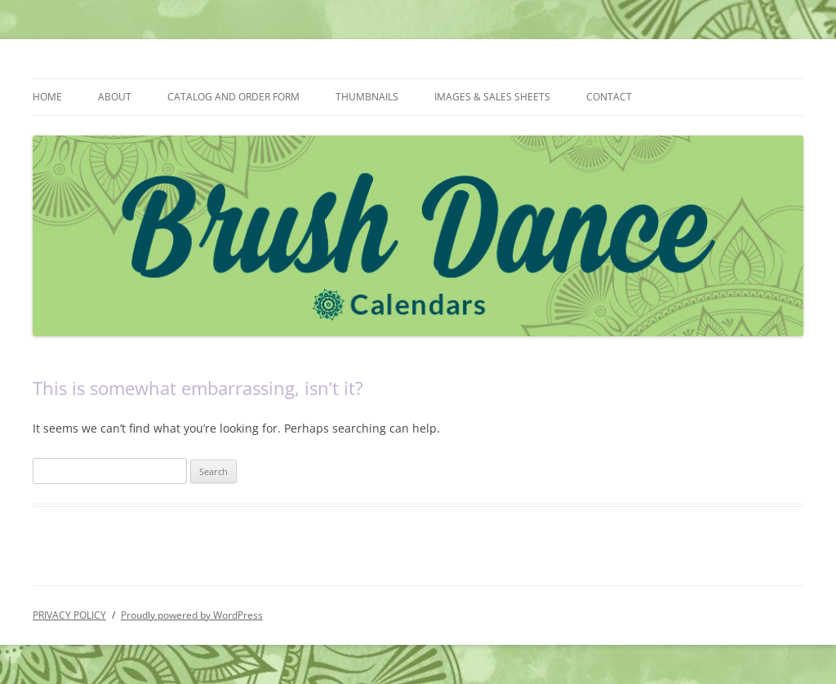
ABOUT (114, 97)
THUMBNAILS (367, 97)
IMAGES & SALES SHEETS (492, 97)
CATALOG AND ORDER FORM (233, 97)
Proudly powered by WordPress (192, 615)
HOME (47, 97)
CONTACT (609, 97)
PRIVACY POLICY (69, 615)
